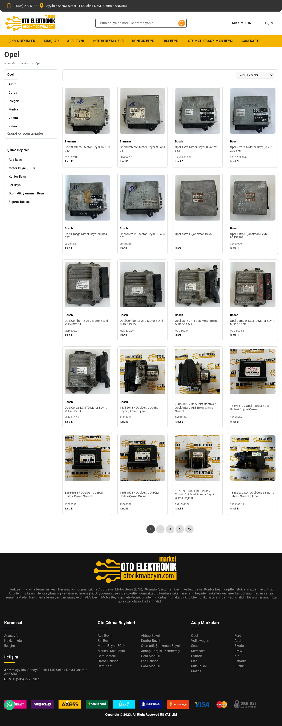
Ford (237, 636)
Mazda (196, 671)
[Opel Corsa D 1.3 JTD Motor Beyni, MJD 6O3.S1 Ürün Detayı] (253, 300)
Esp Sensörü (150, 661)
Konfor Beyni (144, 41)
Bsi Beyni (172, 41)
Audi (237, 641)
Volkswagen (200, 641)
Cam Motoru (107, 656)
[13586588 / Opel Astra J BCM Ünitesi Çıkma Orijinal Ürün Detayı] (87, 474)
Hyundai (197, 656)
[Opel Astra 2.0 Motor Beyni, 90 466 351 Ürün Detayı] (142, 213)
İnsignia (14, 101)
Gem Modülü (150, 656)
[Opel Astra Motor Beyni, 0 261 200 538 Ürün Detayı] (197, 127)
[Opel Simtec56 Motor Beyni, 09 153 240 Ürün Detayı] (87, 127)
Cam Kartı (251, 41)
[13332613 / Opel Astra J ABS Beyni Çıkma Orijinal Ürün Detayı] (142, 387)
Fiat (194, 661)
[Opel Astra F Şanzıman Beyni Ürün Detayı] (197, 213)
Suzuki (239, 666)
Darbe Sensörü (109, 661)
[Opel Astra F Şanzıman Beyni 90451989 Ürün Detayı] (253, 213)
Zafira (13, 126)
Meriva (13, 109)
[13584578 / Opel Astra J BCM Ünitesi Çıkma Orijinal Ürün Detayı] (142, 474)
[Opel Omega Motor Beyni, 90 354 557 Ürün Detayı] (87, 213)
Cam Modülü (150, 666)
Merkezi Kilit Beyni (111, 651)
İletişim (266, 23)
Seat (194, 646)
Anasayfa (9, 63)
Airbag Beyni (150, 636)
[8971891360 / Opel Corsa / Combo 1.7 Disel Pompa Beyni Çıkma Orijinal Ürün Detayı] (197, 474)
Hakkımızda (241, 23)
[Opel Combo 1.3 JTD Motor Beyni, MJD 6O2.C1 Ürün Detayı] (87, 300)
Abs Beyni (75, 41)
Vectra (13, 118)
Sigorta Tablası (19, 202)
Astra (12, 84)
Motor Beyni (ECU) (108, 41)
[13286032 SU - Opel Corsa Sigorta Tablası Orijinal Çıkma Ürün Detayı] (253, 474)
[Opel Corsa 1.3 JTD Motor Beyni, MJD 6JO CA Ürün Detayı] (87, 387)
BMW (238, 651)
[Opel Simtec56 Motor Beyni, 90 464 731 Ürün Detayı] (142, 127)
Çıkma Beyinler (21, 41)
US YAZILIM (168, 715)
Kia (236, 656)
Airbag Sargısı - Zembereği (160, 651)
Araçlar (51, 41)
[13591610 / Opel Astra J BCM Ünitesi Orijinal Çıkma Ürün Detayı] (253, 387)
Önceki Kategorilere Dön (25, 133)
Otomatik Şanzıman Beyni (210, 41)
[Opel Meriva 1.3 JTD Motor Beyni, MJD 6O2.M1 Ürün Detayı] (197, 300)
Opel (194, 636)
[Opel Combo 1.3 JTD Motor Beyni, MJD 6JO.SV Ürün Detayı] (142, 300)
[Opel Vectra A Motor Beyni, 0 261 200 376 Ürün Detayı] (253, 127)
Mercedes (198, 651)
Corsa (13, 92)
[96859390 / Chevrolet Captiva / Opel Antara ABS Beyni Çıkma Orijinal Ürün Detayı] (197, 387)
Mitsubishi (199, 666)
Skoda (239, 646)
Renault (240, 661)
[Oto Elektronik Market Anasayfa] (33, 23)
